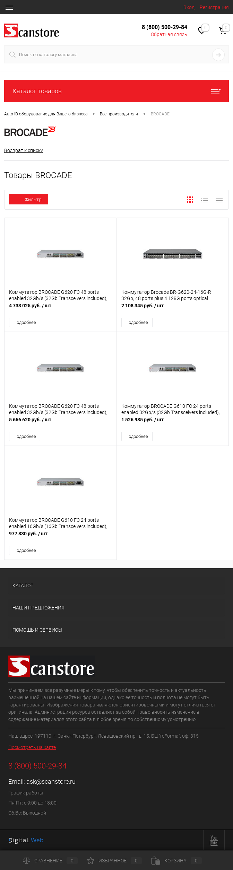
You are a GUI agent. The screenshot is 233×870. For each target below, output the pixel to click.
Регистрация (214, 7)
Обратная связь (169, 34)
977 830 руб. (60, 537)
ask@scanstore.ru (51, 781)
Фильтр (28, 199)
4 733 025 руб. (60, 309)
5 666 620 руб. (60, 423)
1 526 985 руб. (172, 423)
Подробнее (25, 322)
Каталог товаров (116, 91)
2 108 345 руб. (172, 309)
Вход (189, 7)
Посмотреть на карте (32, 747)
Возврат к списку (23, 150)
